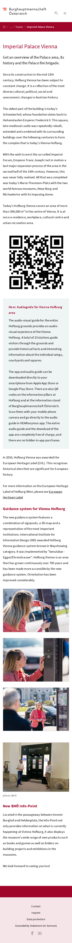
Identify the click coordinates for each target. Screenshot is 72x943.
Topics (19, 27)
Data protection (36, 919)
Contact (36, 906)
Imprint (35, 912)
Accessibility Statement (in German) (36, 925)
